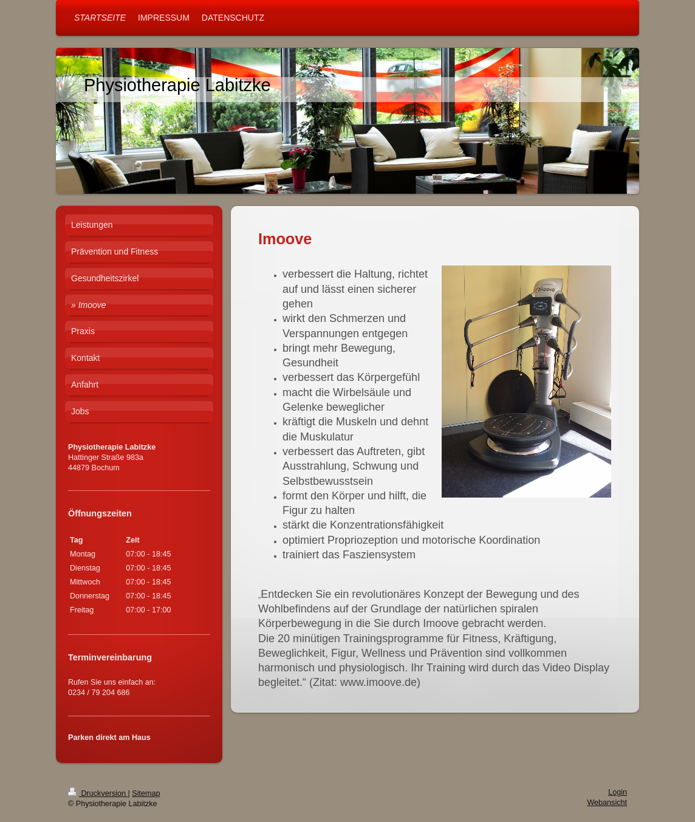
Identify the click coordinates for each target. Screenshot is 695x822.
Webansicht (607, 802)
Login (617, 792)
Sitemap (146, 793)
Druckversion (98, 793)
